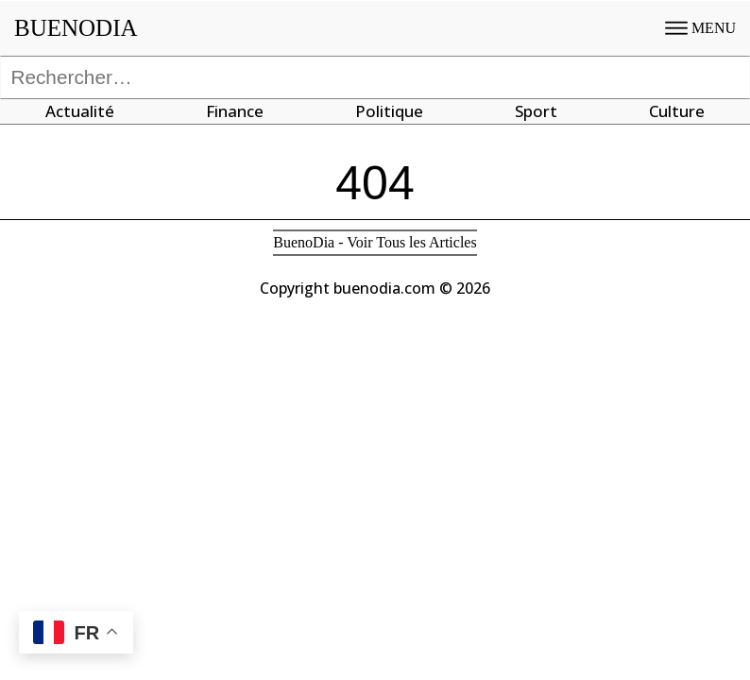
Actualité (79, 111)
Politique (389, 111)
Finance (235, 111)
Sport (536, 111)
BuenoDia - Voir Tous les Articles (374, 242)
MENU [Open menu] (700, 28)
